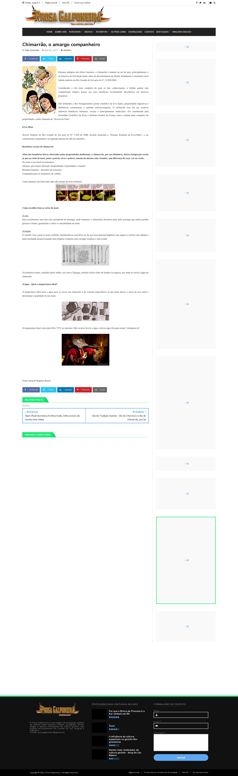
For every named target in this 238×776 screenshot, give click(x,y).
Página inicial (51, 2)
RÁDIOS (88, 32)
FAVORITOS (101, 32)
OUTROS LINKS (118, 32)
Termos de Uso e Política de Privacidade (160, 772)
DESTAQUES (162, 32)
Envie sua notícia (82, 2)
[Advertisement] (165, 16)
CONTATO (149, 32)
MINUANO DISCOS (181, 32)
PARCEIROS (75, 32)
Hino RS (65, 2)
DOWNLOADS (135, 32)
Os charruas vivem (200, 772)
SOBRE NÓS (61, 32)
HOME (50, 32)
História (67, 50)
